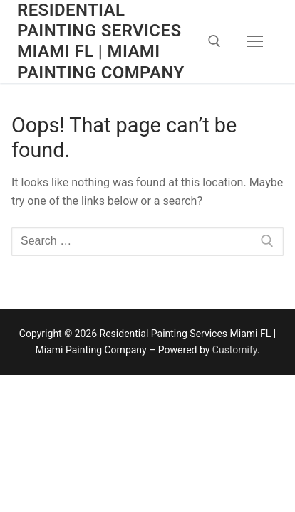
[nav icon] (255, 42)
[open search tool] (214, 41)
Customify (234, 350)
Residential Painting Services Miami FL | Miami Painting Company (101, 41)
